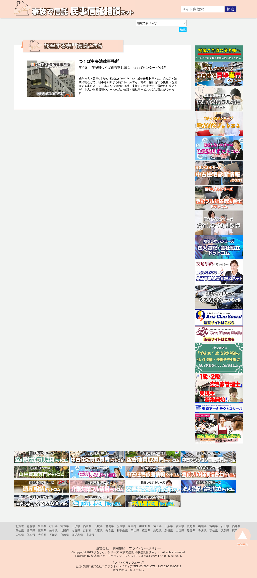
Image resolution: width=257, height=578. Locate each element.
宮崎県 (64, 534)
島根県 (168, 530)
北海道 (19, 526)
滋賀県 (76, 530)
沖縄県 (90, 534)
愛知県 (19, 530)
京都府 (87, 530)
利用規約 (118, 548)
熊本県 (31, 534)
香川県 (202, 530)
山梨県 (202, 526)
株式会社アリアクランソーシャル (112, 555)
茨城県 (98, 526)
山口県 (180, 530)
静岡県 (31, 530)
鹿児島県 (77, 534)
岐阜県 (53, 530)
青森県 (31, 526)
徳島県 (225, 530)
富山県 (213, 526)
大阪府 (64, 530)
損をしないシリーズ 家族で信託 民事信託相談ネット (127, 552)
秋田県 (53, 526)
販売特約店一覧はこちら (128, 570)
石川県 (225, 526)
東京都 (132, 526)
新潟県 (180, 526)
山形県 (76, 526)
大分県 (42, 534)
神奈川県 (144, 526)
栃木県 (121, 526)
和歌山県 (122, 530)
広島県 (146, 530)
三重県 (42, 530)
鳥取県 (157, 530)
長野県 (191, 526)
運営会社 (102, 548)
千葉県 (168, 526)
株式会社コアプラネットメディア (112, 566)
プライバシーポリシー (145, 548)
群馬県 (109, 526)
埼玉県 (157, 526)
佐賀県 (19, 534)
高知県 (213, 530)
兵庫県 (98, 530)
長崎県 (53, 534)
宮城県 (64, 526)
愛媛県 (191, 530)
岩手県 (42, 526)
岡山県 (135, 530)
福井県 (236, 526)
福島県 (87, 526)
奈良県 (109, 530)
